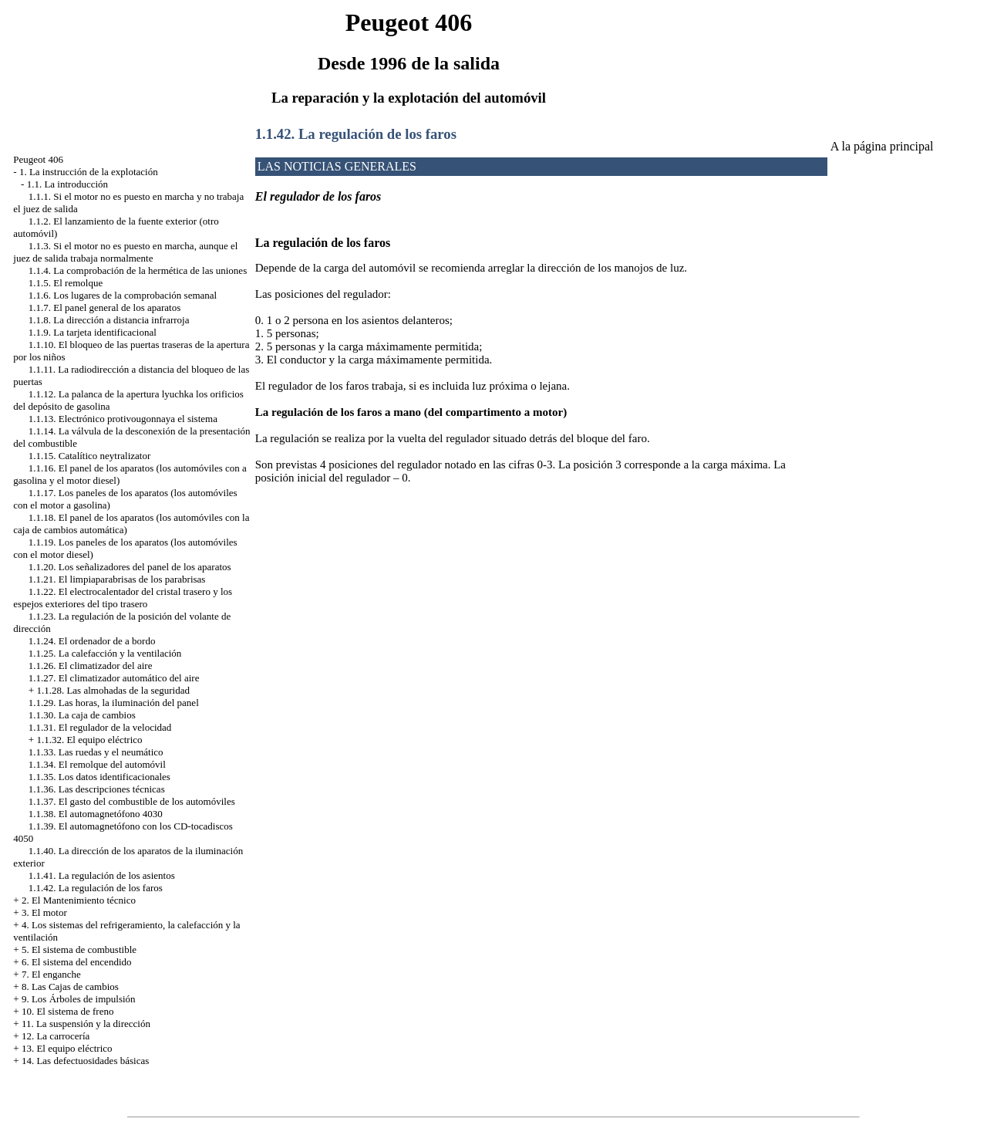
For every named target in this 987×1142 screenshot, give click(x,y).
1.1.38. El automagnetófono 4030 (96, 813)
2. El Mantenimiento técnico (79, 900)
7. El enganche (51, 974)
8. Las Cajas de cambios (70, 986)
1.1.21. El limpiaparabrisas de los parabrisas (117, 579)
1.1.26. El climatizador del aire (91, 665)
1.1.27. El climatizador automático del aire (114, 678)
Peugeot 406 (38, 159)
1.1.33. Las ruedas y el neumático (96, 752)
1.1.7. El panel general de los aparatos (104, 307)
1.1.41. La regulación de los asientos (102, 875)
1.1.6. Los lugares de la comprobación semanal (123, 295)
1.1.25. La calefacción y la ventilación (105, 653)
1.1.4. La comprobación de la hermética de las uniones (138, 270)
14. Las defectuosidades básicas (85, 1060)
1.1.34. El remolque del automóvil (97, 764)
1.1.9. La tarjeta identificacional (93, 332)
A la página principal (882, 146)
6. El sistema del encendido (77, 962)
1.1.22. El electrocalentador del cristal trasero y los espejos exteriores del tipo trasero (122, 598)
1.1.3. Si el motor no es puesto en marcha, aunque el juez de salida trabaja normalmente (125, 252)
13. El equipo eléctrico (67, 1048)
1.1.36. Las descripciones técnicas (97, 789)
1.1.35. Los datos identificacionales (99, 776)
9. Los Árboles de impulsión (79, 999)
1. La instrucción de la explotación (88, 171)
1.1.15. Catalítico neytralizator (89, 455)
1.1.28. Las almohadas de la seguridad (113, 690)
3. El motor (44, 912)
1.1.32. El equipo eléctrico (89, 739)
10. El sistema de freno (68, 1011)
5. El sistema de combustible (79, 949)
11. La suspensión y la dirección (86, 1023)
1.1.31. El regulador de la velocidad (100, 727)
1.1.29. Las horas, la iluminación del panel (114, 702)
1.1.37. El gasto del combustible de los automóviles (132, 801)
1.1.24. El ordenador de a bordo (92, 641)
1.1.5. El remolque (66, 283)
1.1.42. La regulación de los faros (96, 888)
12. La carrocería (55, 1036)
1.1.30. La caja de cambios (82, 715)
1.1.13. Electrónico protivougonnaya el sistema (123, 418)
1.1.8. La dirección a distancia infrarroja (109, 320)
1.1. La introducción (67, 184)
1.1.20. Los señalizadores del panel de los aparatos (130, 567)
